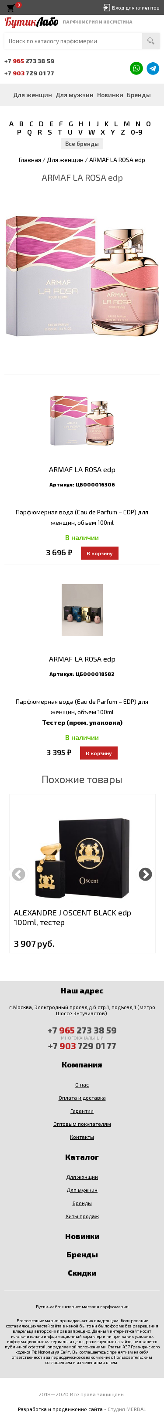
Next (145, 873)
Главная (30, 159)
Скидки (82, 1272)
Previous (18, 873)
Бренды (139, 94)
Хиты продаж (82, 1216)
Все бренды (82, 143)
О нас (82, 1084)
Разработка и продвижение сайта (60, 1409)
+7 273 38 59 (29, 60)
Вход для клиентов (136, 7)
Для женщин (32, 94)
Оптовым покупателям (82, 1124)
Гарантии (82, 1111)
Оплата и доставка (82, 1097)
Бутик (31, 22)
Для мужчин (75, 94)
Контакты (82, 1137)
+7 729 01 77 (29, 73)
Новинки (110, 94)
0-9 (137, 132)
